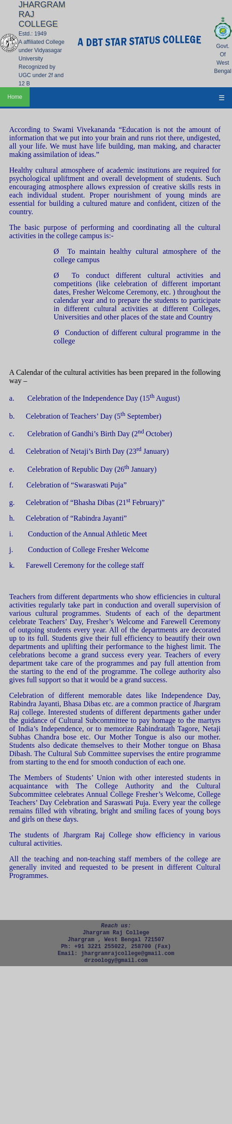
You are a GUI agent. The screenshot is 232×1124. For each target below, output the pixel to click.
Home (14, 97)
